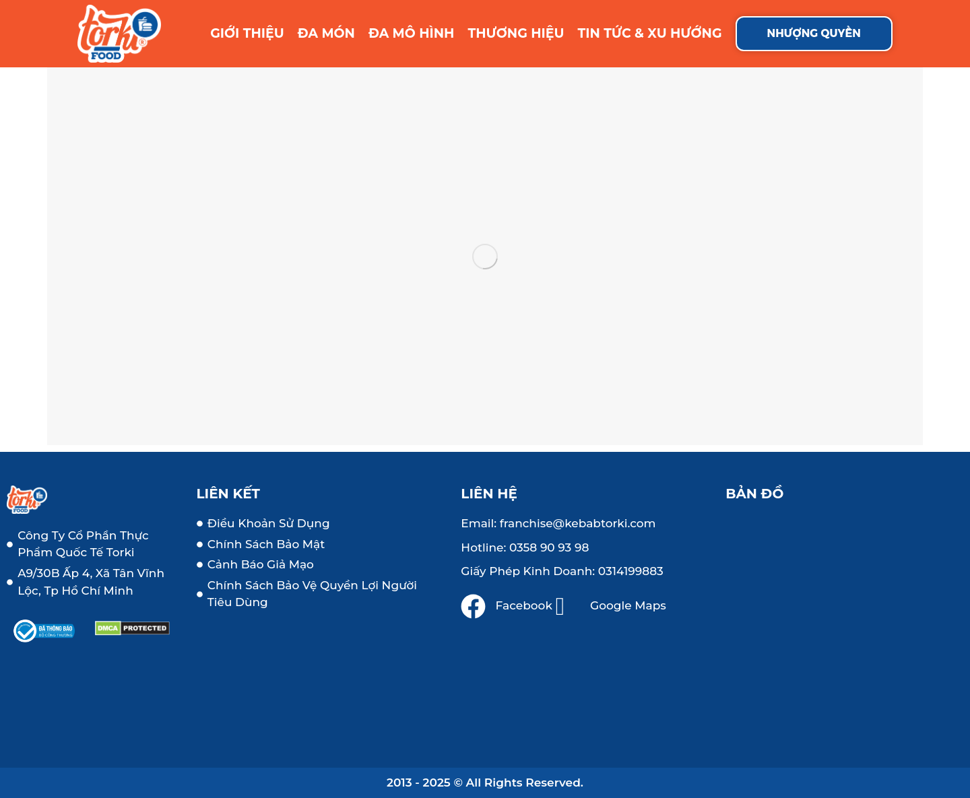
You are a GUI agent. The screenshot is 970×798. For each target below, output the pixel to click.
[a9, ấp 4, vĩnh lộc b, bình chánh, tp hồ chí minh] (844, 624)
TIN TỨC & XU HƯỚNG (650, 33)
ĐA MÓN (326, 33)
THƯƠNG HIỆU (515, 33)
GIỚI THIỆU (247, 33)
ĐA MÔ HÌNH (411, 33)
